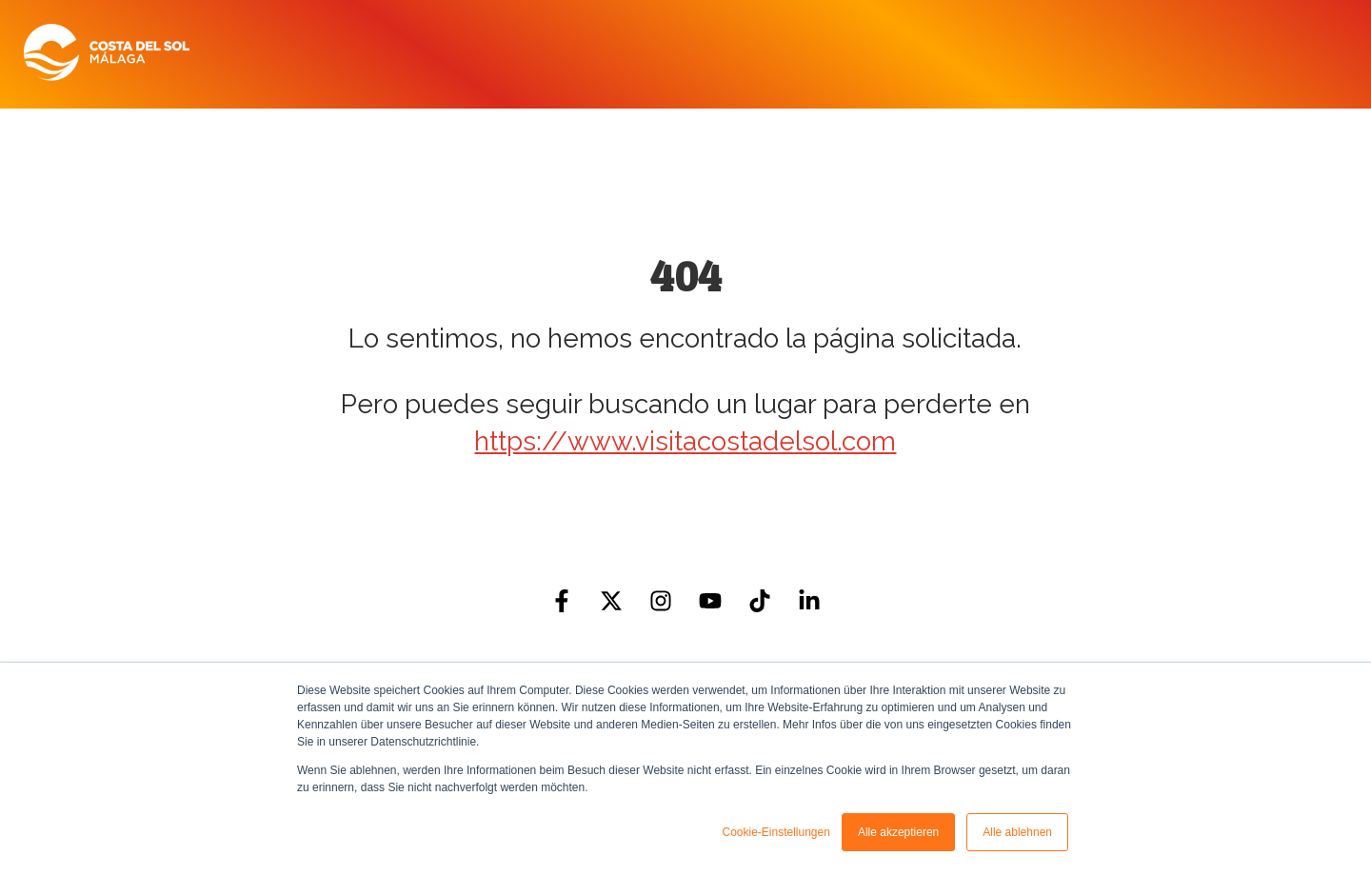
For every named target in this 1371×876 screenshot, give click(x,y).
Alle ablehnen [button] (1017, 832)
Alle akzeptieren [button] (898, 832)
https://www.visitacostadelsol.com (685, 441)
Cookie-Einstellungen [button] (775, 832)
